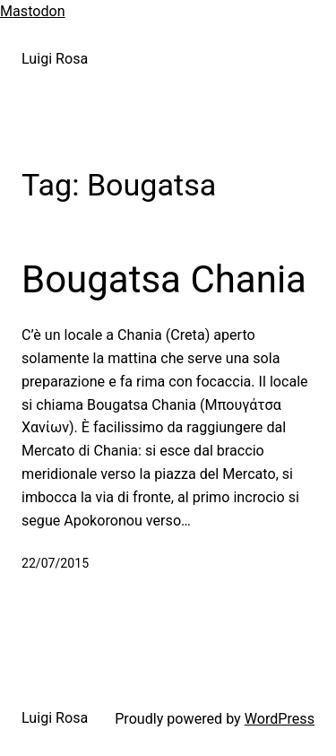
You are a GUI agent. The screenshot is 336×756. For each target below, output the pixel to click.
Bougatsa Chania (164, 279)
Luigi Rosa (55, 58)
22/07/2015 (55, 563)
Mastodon (32, 11)
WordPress (279, 718)
